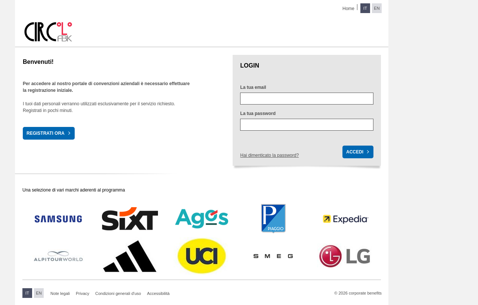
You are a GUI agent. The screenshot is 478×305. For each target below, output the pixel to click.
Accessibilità (158, 293)
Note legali (60, 293)
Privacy (82, 293)
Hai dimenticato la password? (269, 155)
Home (348, 8)
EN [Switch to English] (376, 8)
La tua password (258, 113)
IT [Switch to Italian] (365, 8)
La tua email (253, 87)
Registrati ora (46, 133)
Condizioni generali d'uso (118, 293)
